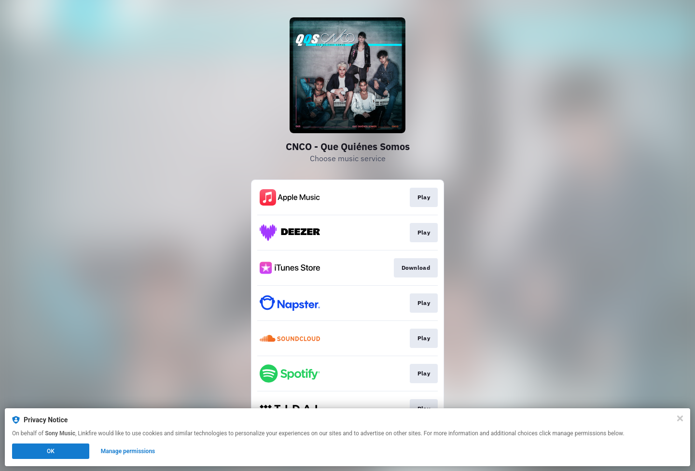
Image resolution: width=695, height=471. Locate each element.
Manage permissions (128, 451)
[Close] (680, 418)
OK (51, 451)
